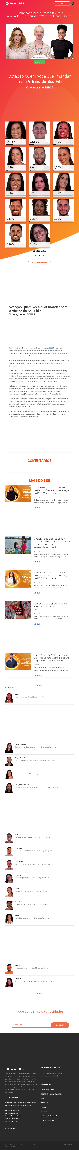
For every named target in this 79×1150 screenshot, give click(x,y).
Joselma (18, 875)
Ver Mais (39, 685)
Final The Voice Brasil (48, 1120)
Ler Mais (38, 508)
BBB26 (43, 1098)
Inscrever (60, 1025)
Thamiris (18, 902)
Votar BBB (62, 3)
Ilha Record (44, 1111)
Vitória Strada (20, 979)
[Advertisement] (39, 105)
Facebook (10, 1129)
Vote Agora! (39, 62)
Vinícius (18, 965)
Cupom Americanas (11, 1113)
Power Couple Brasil (47, 1090)
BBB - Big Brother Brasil (49, 1116)
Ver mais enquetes (39, 263)
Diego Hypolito (20, 758)
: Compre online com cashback (20, 1103)
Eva (16, 771)
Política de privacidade (67, 1144)
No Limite (44, 1107)
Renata (17, 888)
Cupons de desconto (12, 1110)
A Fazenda (44, 1103)
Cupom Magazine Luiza (13, 1116)
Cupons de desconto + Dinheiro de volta (18, 1105)
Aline (17, 694)
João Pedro (19, 862)
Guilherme (19, 835)
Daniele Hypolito (21, 744)
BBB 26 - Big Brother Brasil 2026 (52, 1094)
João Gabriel (19, 848)
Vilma (17, 915)
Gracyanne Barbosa (22, 785)
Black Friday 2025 (11, 1121)
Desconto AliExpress (12, 1118)
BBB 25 (51, 348)
